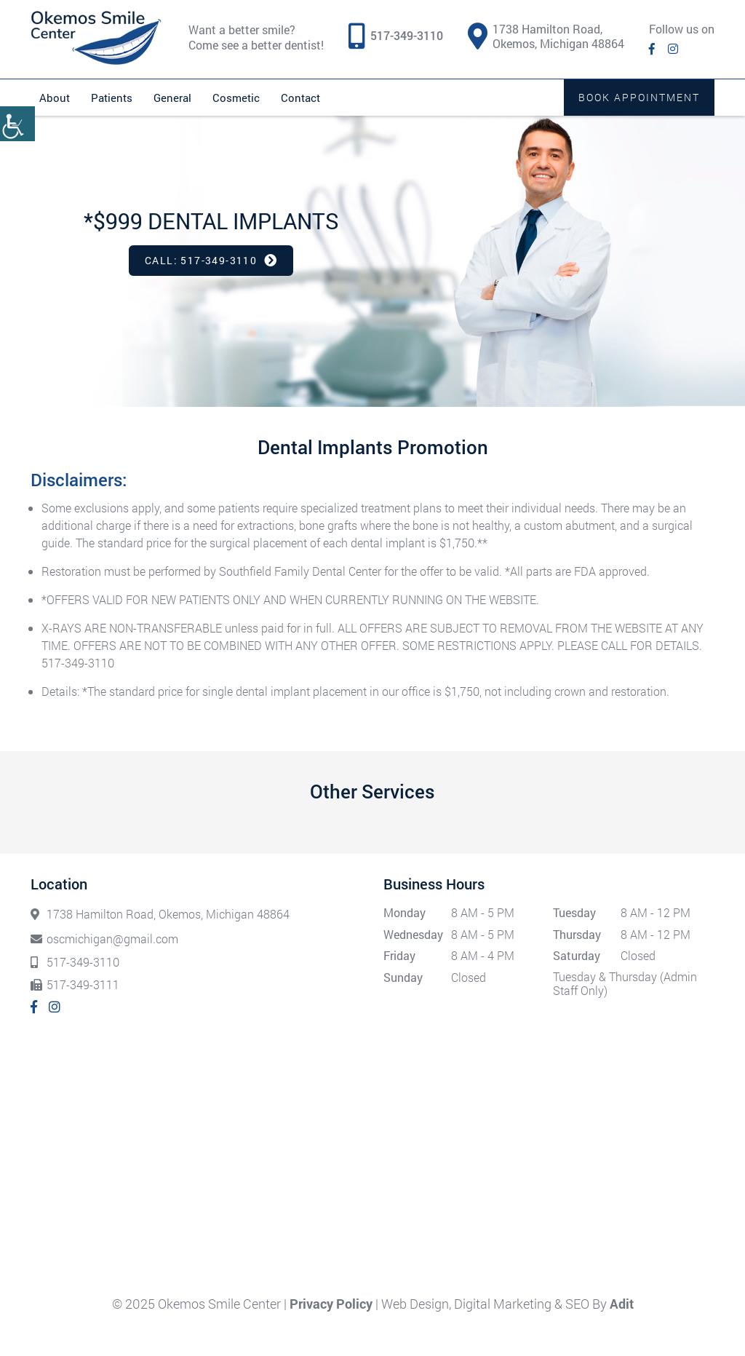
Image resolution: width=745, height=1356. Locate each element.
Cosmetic (236, 97)
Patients (111, 97)
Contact (300, 97)
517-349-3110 (406, 35)
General (172, 97)
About (54, 97)
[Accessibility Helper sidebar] (17, 123)
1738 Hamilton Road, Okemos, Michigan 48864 (546, 36)
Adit (622, 1303)
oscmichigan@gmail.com (104, 938)
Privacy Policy (331, 1303)
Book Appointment (639, 97)
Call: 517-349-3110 (211, 260)
